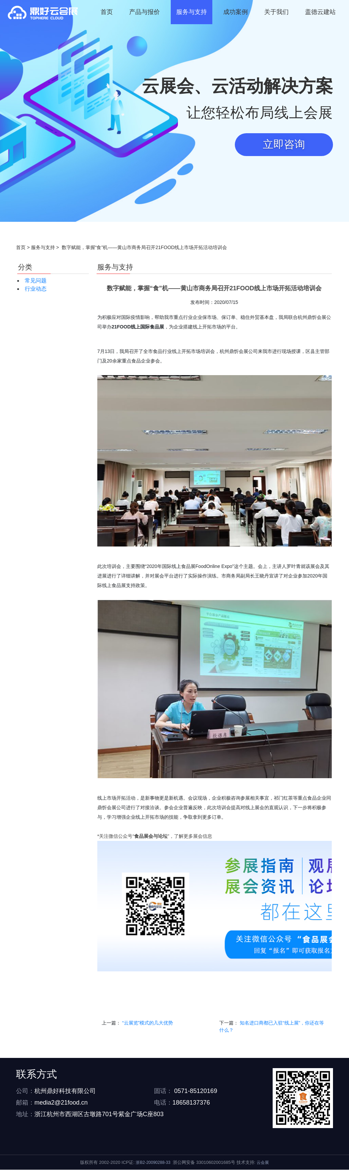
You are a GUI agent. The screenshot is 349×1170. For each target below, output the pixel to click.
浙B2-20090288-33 (153, 1162)
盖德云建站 (320, 12)
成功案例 (235, 12)
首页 (107, 12)
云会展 (263, 1162)
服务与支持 (191, 12)
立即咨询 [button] (283, 145)
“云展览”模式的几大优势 (316, 1023)
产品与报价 (144, 12)
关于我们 (276, 12)
